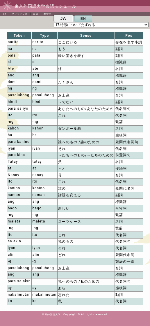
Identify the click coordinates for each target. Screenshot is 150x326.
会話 (35, 14)
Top (4, 14)
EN (83, 19)
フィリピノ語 (20, 14)
